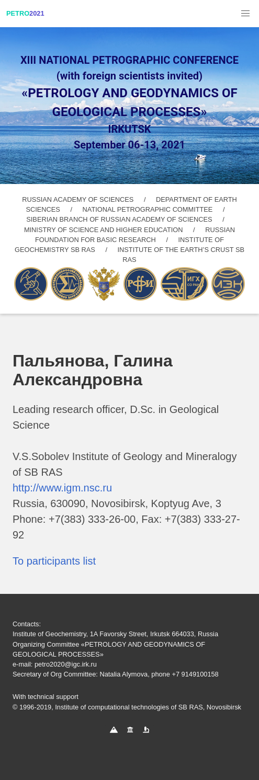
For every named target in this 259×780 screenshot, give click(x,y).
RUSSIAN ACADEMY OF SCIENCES (77, 199)
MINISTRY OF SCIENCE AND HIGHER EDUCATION (103, 230)
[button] (245, 13)
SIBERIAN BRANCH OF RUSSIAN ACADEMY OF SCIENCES (119, 219)
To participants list (54, 561)
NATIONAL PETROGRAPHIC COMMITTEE (148, 209)
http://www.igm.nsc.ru (62, 488)
